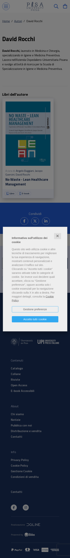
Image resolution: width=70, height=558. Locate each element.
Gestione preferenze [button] (35, 309)
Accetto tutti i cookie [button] (35, 319)
